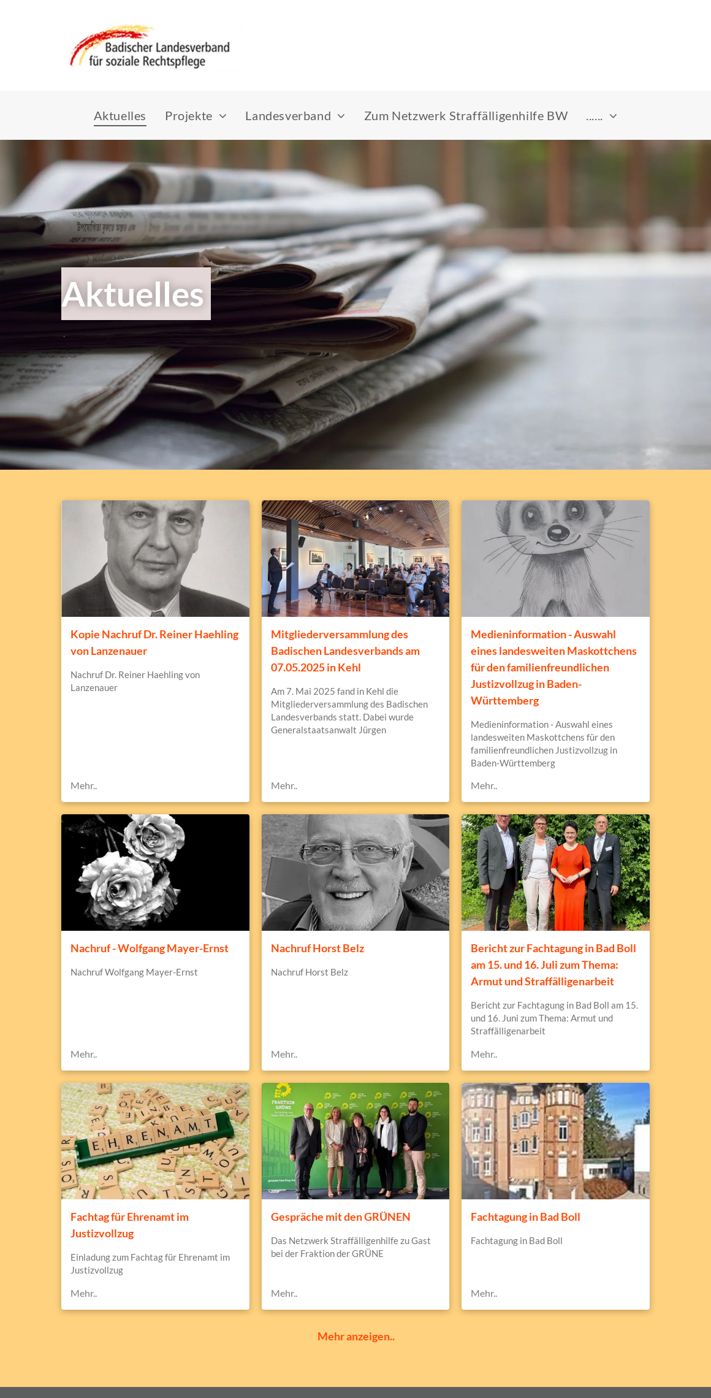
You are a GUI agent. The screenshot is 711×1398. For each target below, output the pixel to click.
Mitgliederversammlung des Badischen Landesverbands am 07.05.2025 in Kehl (345, 650)
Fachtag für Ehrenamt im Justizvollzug (129, 1225)
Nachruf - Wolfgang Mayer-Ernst (149, 948)
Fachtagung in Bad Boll (525, 1216)
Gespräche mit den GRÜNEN (341, 1216)
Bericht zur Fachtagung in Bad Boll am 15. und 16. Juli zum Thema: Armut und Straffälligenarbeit (553, 964)
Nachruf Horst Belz (317, 948)
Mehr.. (83, 785)
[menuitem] (120, 115)
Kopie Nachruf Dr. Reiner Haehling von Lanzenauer (154, 642)
